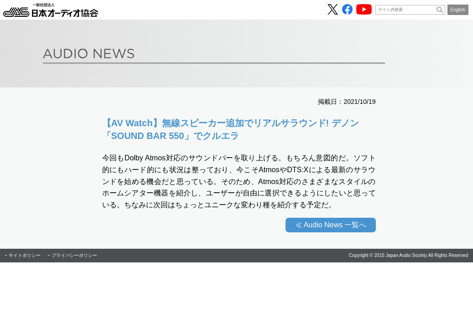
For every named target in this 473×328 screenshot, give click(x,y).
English (458, 9)
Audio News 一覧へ (335, 225)
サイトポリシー (25, 255)
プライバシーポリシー (74, 255)
